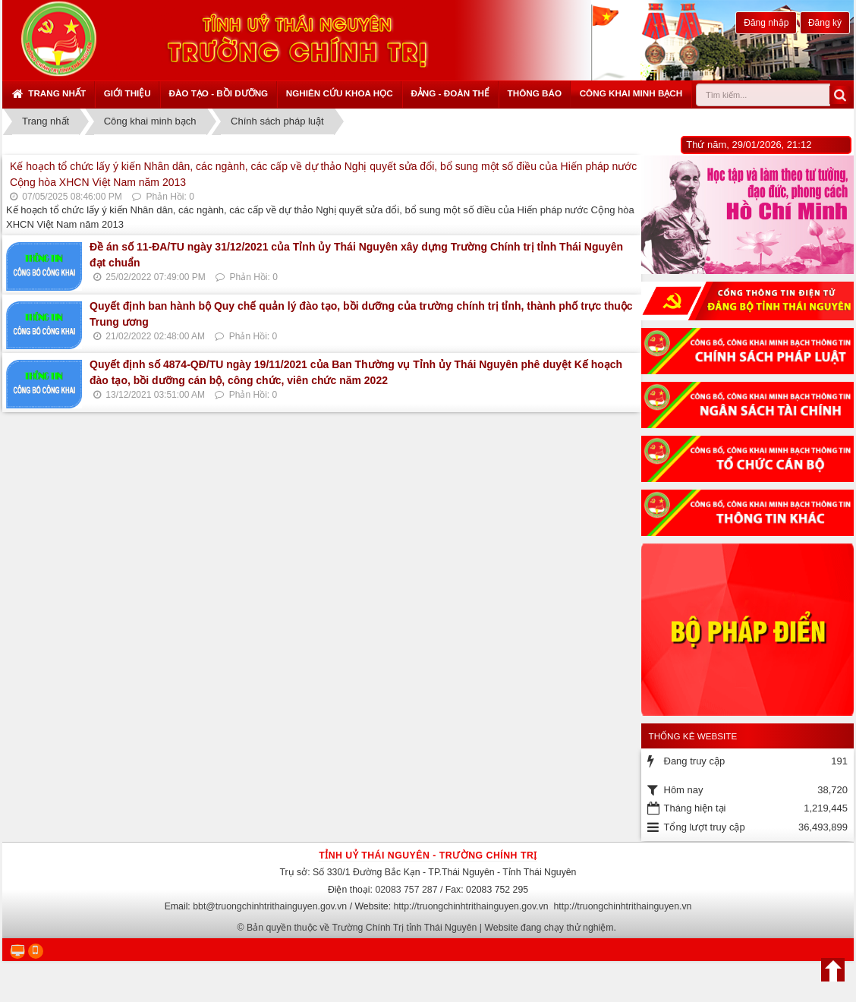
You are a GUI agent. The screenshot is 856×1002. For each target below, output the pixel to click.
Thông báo (535, 93)
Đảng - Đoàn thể (450, 93)
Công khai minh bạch (631, 93)
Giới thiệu (127, 93)
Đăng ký (825, 22)
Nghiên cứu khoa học (339, 93)
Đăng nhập (766, 22)
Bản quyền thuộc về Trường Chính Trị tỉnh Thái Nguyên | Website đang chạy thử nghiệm (430, 927)
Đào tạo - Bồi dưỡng (218, 93)
